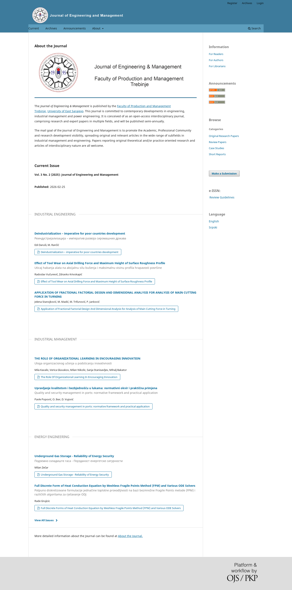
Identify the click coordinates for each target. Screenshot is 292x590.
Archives (51, 28)
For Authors (216, 60)
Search (254, 28)
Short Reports (217, 154)
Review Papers (217, 142)
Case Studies (216, 148)
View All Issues (44, 520)
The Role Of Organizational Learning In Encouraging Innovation (78, 377)
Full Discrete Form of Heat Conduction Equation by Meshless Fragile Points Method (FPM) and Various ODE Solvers (115, 490)
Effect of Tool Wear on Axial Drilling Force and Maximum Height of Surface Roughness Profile (96, 281)
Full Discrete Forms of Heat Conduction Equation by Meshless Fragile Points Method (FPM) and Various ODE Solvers (110, 508)
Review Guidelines (221, 197)
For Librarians (217, 66)
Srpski (213, 227)
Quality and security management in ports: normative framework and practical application (95, 406)
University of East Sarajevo (65, 111)
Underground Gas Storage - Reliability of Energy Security (74, 474)
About (96, 28)
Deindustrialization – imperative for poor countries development (79, 252)
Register (232, 3)
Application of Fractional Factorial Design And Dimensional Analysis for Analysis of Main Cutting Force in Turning (107, 309)
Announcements (74, 28)
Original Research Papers (224, 136)
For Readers (216, 54)
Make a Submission (224, 173)
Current (33, 28)
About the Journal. (130, 536)
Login (260, 3)
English (214, 221)
